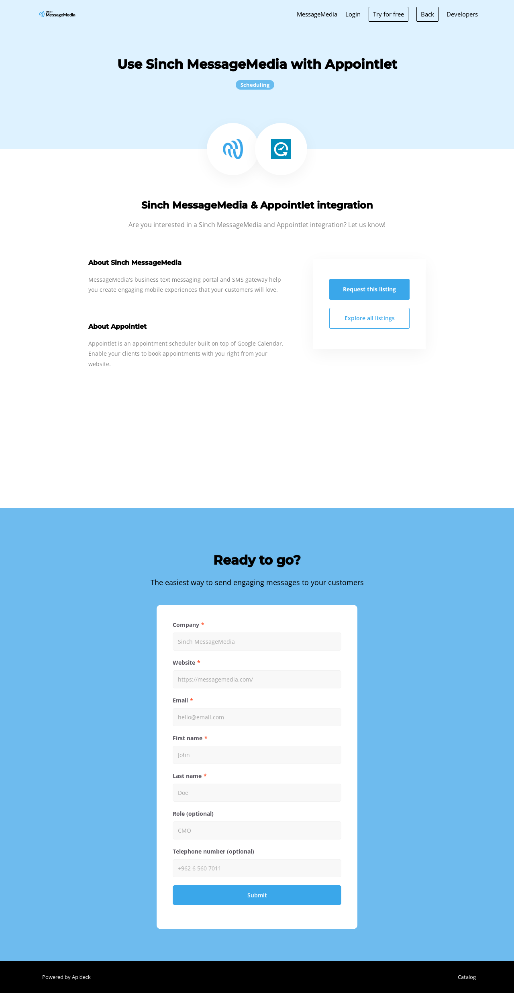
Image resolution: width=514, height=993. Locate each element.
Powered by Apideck (66, 977)
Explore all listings (370, 318)
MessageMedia (317, 14)
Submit (257, 895)
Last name (187, 776)
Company (186, 625)
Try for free (388, 14)
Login (353, 14)
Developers (462, 14)
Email (180, 700)
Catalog (467, 977)
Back (427, 14)
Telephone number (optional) (213, 851)
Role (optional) (193, 813)
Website (184, 662)
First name (187, 738)
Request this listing (369, 289)
